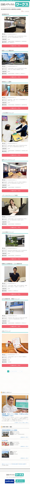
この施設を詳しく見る (15, 45)
